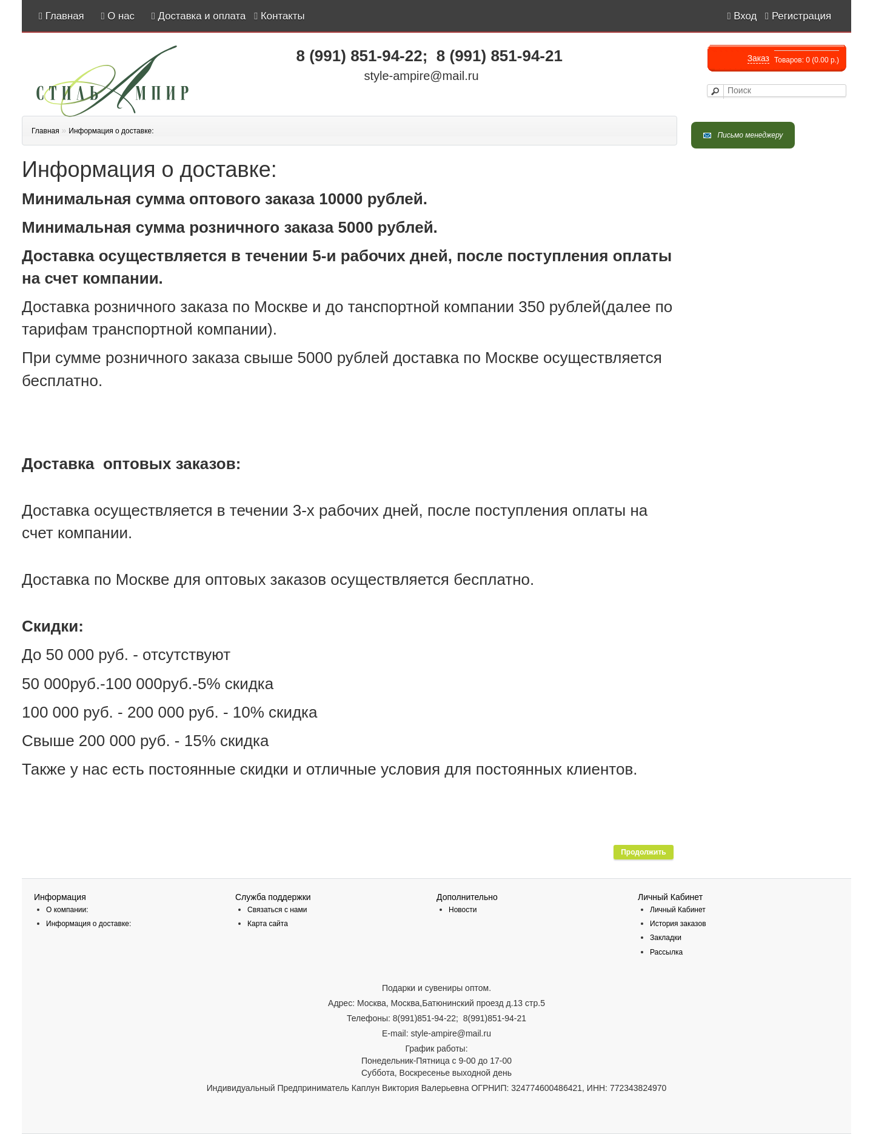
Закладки (665, 937)
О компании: (67, 910)
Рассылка (666, 952)
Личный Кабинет (678, 910)
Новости (463, 910)
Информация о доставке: (111, 131)
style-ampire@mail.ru (421, 75)
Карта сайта (267, 923)
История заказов (678, 923)
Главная (45, 131)
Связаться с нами (277, 910)
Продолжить (643, 852)
